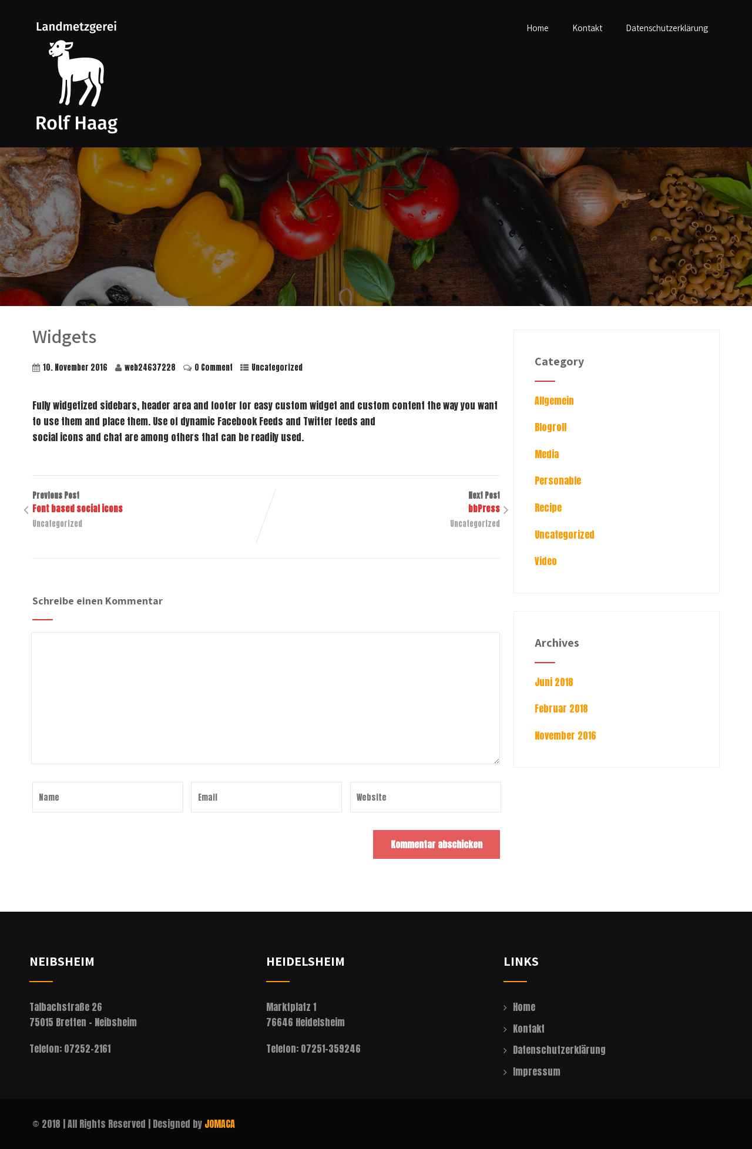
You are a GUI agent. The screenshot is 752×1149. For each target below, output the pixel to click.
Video (546, 561)
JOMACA (219, 1124)
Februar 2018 (561, 708)
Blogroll (550, 427)
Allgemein (554, 401)
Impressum (536, 1071)
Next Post (383, 503)
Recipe (548, 507)
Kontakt (587, 27)
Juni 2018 (554, 682)
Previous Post (149, 503)
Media (547, 454)
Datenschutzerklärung (667, 27)
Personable (558, 480)
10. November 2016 (75, 367)
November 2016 (565, 735)
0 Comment (213, 367)
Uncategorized (277, 367)
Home (537, 27)
